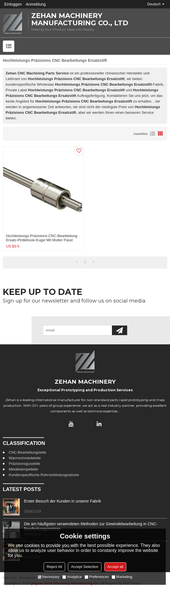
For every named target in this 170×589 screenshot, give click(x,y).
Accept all (115, 567)
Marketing (122, 577)
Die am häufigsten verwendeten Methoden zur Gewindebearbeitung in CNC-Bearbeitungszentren (90, 526)
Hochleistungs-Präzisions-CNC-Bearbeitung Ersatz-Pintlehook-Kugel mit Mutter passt (41, 238)
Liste (152, 133)
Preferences (97, 577)
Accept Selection (84, 567)
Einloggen (13, 4)
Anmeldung (36, 4)
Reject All (54, 567)
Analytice (72, 577)
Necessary (48, 577)
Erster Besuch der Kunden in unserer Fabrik (62, 501)
